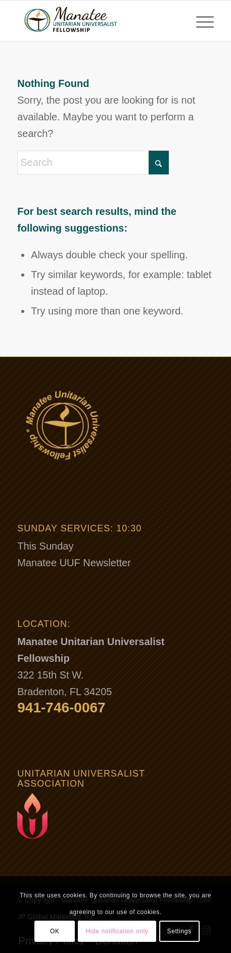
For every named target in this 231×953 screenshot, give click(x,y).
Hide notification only (117, 931)
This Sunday (45, 546)
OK (55, 931)
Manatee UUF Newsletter (74, 562)
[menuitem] (200, 21)
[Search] (93, 162)
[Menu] (200, 21)
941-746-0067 (61, 707)
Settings (179, 931)
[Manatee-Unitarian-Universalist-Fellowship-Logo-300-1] (95, 21)
